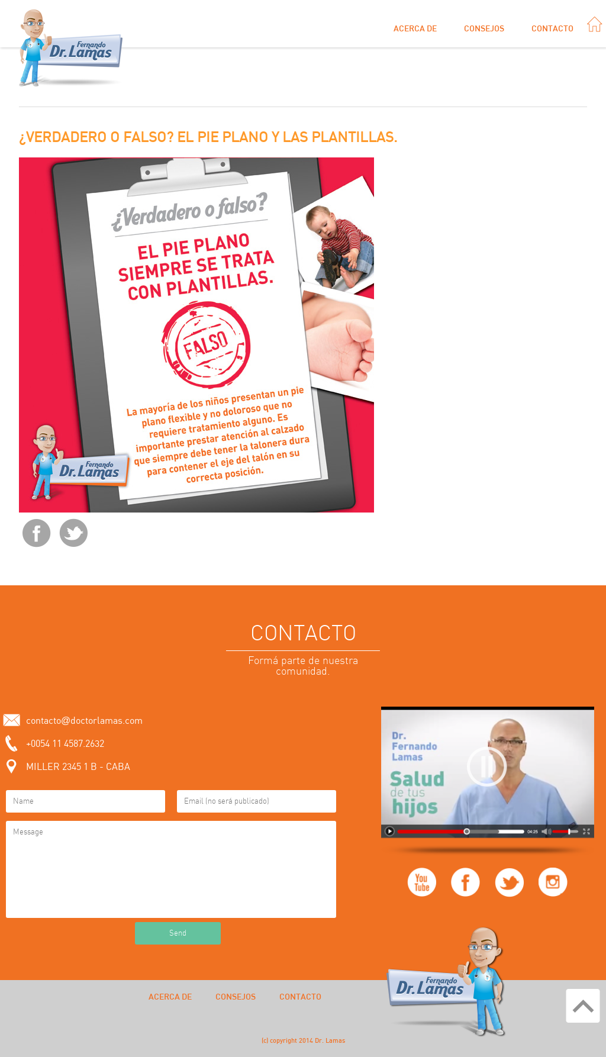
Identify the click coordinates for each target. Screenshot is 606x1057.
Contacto (552, 29)
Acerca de (415, 29)
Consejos (484, 29)
